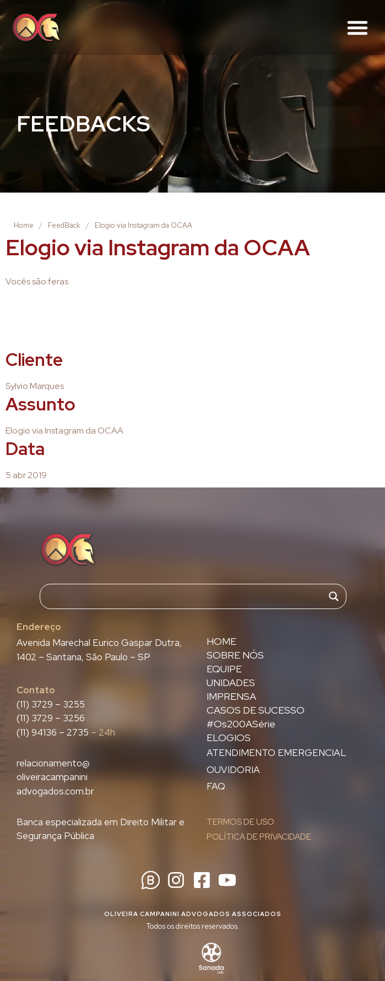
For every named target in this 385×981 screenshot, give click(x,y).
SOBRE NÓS (235, 655)
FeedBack (64, 225)
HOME (221, 641)
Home (24, 225)
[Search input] (188, 596)
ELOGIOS (229, 737)
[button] (357, 27)
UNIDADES (231, 682)
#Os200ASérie (241, 724)
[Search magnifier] (333, 596)
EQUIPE (224, 669)
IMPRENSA (231, 696)
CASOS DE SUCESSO (256, 710)
